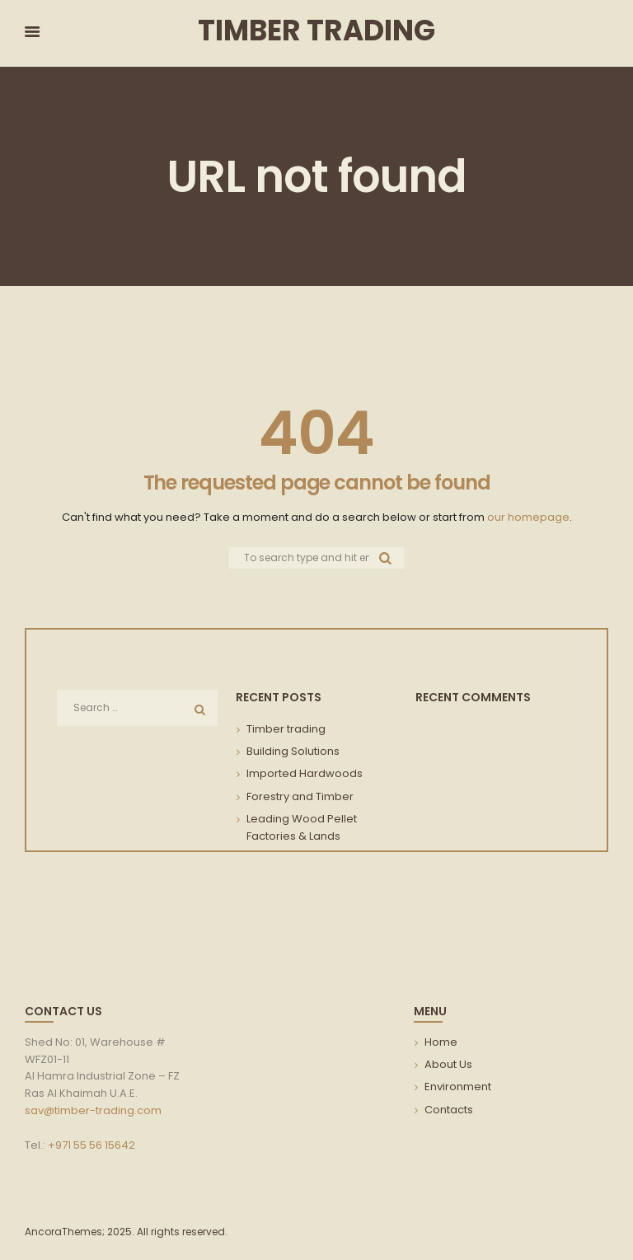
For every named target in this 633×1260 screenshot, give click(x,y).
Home (440, 1042)
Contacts (448, 1109)
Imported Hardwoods (304, 773)
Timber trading (286, 729)
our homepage (528, 517)
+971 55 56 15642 (91, 1145)
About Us (448, 1064)
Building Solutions (293, 751)
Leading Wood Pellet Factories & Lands (301, 827)
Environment (457, 1086)
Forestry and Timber (300, 796)
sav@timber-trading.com (93, 1110)
